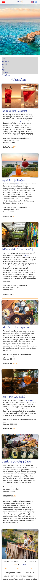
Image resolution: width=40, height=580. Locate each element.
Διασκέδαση (6, 75)
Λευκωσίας (27, 255)
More (3, 67)
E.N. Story (5, 62)
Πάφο (18, 184)
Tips (3, 70)
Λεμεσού (22, 121)
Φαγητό (4, 64)
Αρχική (21, 2)
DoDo (3, 59)
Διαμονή (5, 72)
